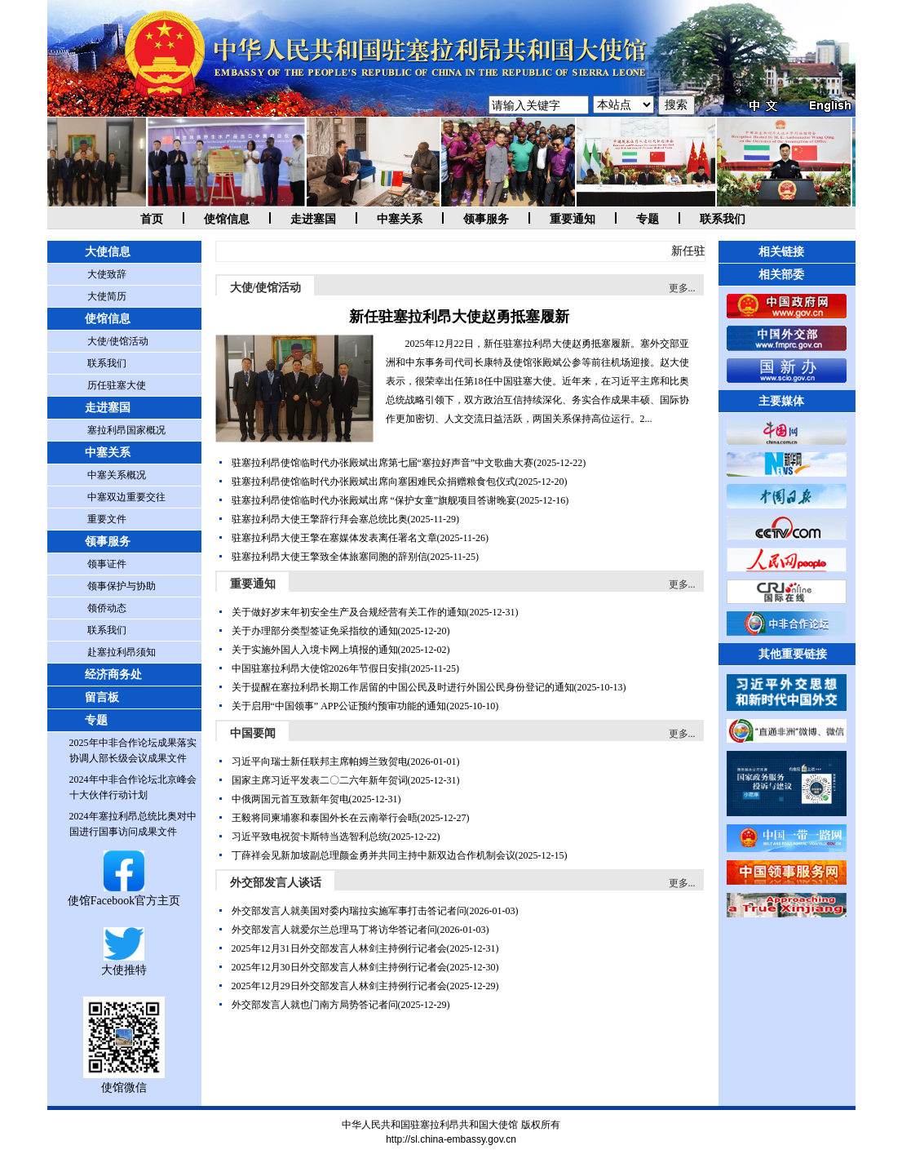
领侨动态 (106, 608)
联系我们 (722, 219)
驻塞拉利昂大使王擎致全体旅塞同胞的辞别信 (329, 556)
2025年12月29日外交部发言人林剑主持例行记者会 (339, 986)
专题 (647, 219)
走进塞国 (313, 219)
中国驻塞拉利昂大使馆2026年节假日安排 (320, 668)
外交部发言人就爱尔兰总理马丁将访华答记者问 (334, 929)
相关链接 (781, 252)
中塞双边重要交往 (126, 497)
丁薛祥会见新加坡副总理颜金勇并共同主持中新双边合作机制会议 (373, 855)
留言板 (102, 697)
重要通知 (572, 219)
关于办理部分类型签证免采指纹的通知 (315, 631)
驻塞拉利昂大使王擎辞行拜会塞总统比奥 (320, 519)
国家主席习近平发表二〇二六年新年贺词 (320, 780)
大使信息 (107, 252)
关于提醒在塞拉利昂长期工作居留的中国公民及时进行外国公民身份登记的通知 (403, 687)
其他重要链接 (792, 654)
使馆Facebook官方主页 (124, 894)
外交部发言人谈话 (275, 883)
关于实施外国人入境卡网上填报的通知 (315, 649)
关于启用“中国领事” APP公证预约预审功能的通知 (339, 706)
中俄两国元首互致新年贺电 (290, 799)
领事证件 (106, 564)
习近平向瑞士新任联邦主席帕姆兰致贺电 (320, 761)
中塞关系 (399, 219)
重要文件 (106, 519)
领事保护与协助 (121, 586)
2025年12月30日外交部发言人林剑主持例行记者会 (339, 967)
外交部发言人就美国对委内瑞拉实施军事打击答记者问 (349, 911)
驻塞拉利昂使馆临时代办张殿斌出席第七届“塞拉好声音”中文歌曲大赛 (383, 462)
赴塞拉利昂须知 (121, 652)
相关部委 (781, 275)
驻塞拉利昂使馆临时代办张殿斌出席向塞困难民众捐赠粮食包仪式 (373, 481)
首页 (151, 219)
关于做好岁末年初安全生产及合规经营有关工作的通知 (349, 612)
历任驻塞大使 (116, 385)
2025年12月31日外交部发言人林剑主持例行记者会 (339, 948)
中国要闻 (253, 733)
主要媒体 (781, 401)
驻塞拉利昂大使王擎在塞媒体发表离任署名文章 (334, 538)
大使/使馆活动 (117, 341)
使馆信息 (227, 219)
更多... (682, 288)
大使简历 (106, 296)
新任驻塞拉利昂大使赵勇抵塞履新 (459, 317)
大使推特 (124, 963)
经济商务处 (113, 674)
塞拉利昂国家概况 (126, 430)
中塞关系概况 (116, 475)
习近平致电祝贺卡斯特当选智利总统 (310, 836)
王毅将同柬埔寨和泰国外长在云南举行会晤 (325, 818)
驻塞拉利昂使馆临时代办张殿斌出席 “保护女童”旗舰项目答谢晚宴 (374, 500)
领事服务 (486, 219)
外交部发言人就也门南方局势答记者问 (315, 1004)
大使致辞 (106, 274)
